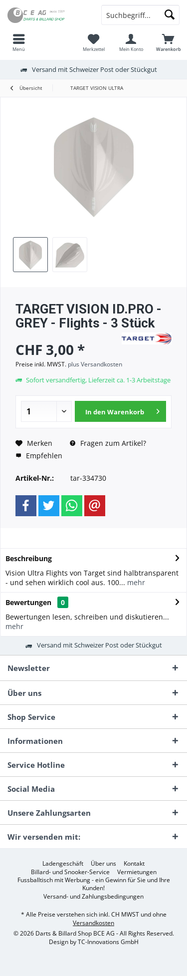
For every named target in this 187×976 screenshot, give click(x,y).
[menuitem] (18, 42)
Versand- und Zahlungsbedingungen (93, 897)
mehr (135, 582)
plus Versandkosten (95, 364)
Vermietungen (137, 872)
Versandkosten (93, 923)
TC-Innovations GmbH (108, 942)
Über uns (103, 864)
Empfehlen (38, 455)
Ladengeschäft (62, 864)
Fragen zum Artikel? (108, 443)
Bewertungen (28, 602)
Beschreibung (28, 558)
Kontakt (134, 864)
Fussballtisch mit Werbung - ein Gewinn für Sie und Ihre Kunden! (93, 884)
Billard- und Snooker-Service (70, 872)
